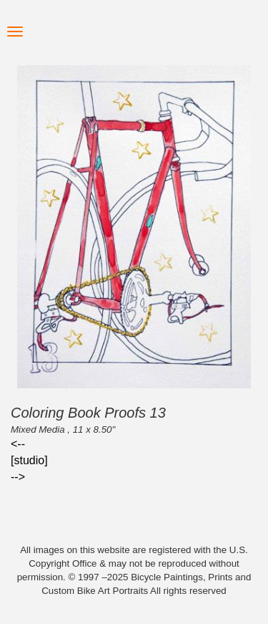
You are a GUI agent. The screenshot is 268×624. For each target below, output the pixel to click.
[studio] (29, 460)
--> (18, 477)
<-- (18, 444)
